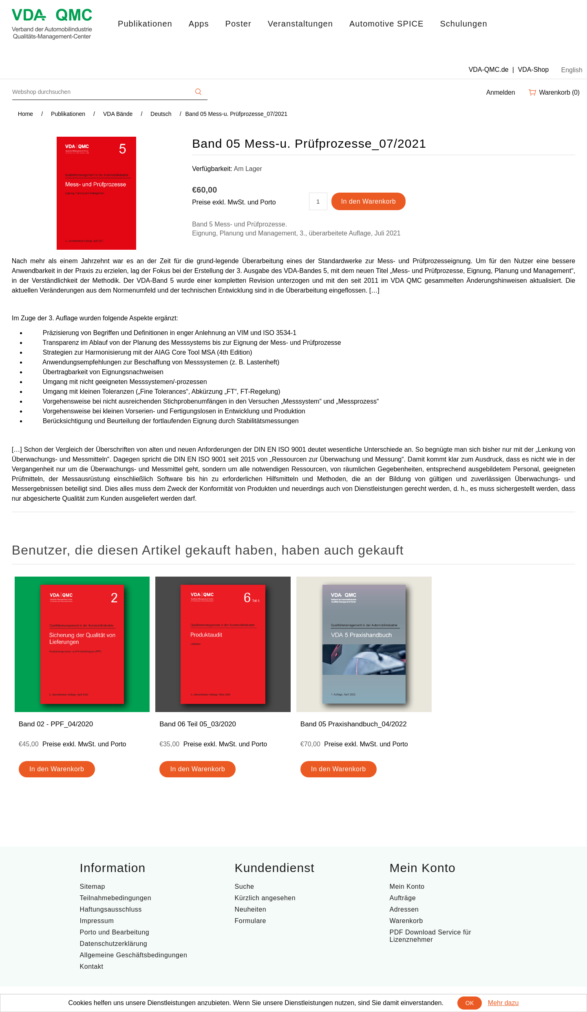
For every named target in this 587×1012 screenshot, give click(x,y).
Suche (244, 886)
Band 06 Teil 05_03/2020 (197, 724)
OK (470, 1003)
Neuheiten (250, 909)
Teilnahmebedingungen (115, 897)
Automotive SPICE (386, 23)
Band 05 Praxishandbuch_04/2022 (353, 724)
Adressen (404, 909)
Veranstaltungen (300, 23)
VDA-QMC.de (489, 69)
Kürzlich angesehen (265, 897)
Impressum (97, 920)
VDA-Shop (533, 69)
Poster (238, 23)
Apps (199, 23)
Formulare (250, 920)
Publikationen (145, 23)
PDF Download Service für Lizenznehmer (431, 936)
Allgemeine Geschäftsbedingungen (134, 955)
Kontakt (92, 966)
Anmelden (500, 92)
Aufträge (403, 897)
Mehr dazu (503, 1002)
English (572, 70)
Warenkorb (406, 920)
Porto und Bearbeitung (115, 932)
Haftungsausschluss (111, 909)
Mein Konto (407, 886)
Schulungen (463, 23)
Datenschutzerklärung (114, 943)
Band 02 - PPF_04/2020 (56, 724)
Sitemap (92, 886)
